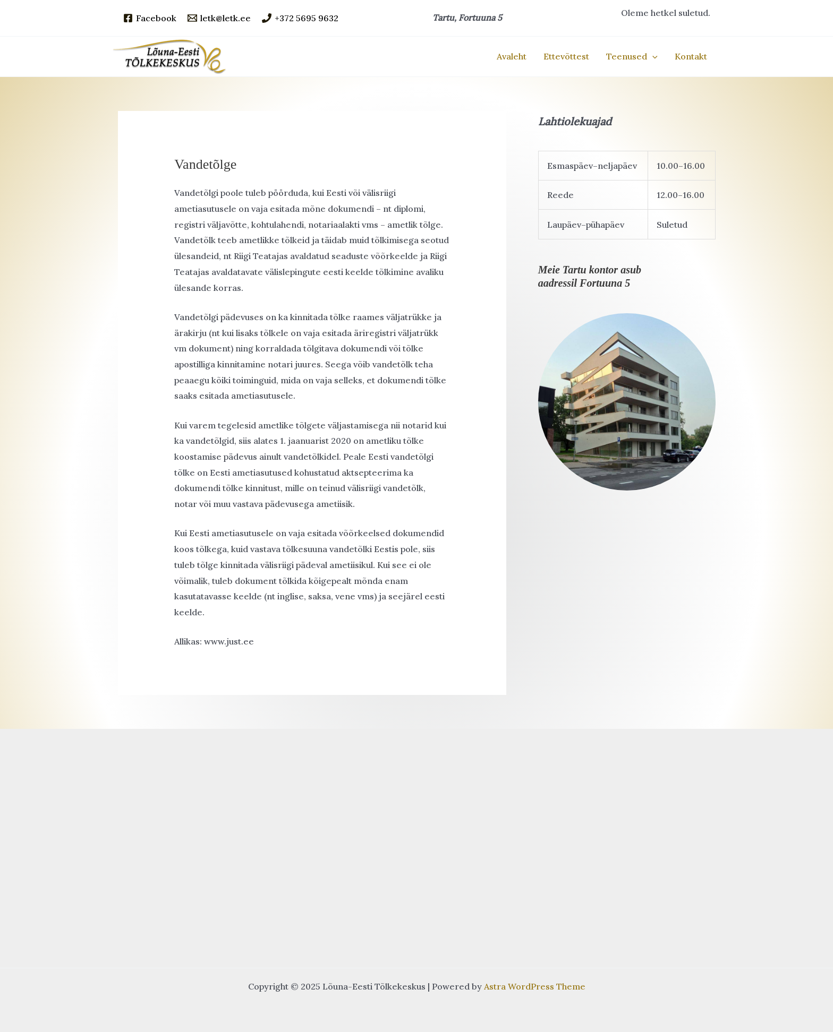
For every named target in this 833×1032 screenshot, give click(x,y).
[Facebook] (150, 18)
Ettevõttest (566, 56)
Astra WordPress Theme (534, 986)
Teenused (632, 56)
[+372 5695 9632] (300, 18)
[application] (652, 56)
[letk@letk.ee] (219, 18)
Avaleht (511, 56)
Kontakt (691, 56)
